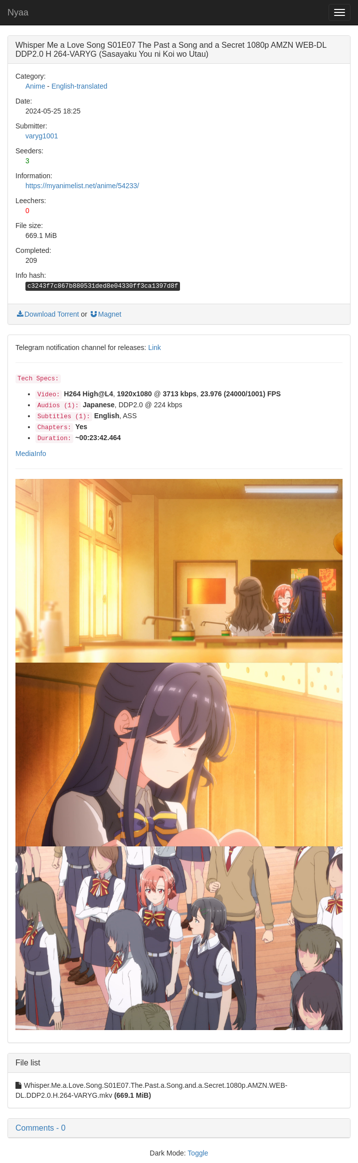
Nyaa (17, 12)
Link (154, 347)
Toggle (197, 1153)
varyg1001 (41, 136)
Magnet (105, 314)
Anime (35, 86)
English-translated (79, 86)
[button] (179, 1128)
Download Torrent (47, 314)
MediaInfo (30, 454)
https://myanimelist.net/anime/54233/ (82, 186)
